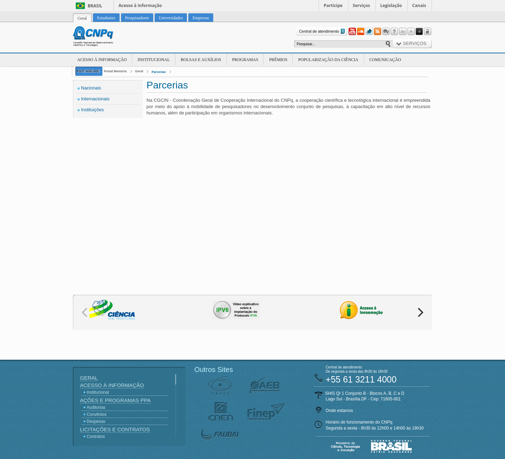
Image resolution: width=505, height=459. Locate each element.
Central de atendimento (322, 31)
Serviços (361, 5)
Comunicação (385, 59)
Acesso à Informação (102, 59)
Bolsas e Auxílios (201, 59)
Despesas (96, 421)
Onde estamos (339, 410)
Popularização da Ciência (328, 59)
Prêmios (278, 59)
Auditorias (96, 407)
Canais (419, 5)
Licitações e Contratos (115, 429)
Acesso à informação (140, 5)
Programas (245, 59)
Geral (139, 71)
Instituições (92, 109)
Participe (333, 5)
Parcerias (159, 72)
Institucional (153, 59)
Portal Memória (115, 71)
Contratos (96, 436)
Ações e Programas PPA (115, 400)
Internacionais (95, 98)
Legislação (391, 5)
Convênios (97, 414)
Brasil (95, 6)
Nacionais (91, 88)
